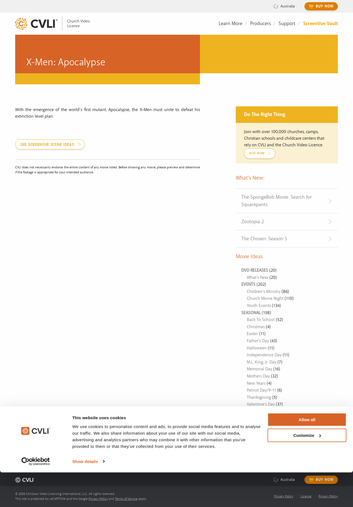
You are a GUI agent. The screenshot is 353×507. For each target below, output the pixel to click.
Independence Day (264, 355)
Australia (287, 6)
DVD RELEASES (254, 270)
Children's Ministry (263, 291)
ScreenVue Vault (320, 23)
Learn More (230, 23)
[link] (56, 24)
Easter (252, 333)
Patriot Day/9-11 (261, 390)
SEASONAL (251, 312)
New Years (256, 383)
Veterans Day (259, 411)
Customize (307, 470)
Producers (260, 23)
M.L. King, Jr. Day (261, 362)
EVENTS (248, 284)
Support (287, 23)
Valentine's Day (261, 404)
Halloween (257, 348)
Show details (85, 496)
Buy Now (325, 6)
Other (246, 418)
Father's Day (258, 341)
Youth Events (259, 305)
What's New (257, 277)
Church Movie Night (265, 298)
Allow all (307, 454)
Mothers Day (258, 376)
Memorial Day (259, 369)
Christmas (256, 327)
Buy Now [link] (257, 153)
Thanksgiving (259, 397)
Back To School (261, 319)
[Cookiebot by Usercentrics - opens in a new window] (36, 496)
